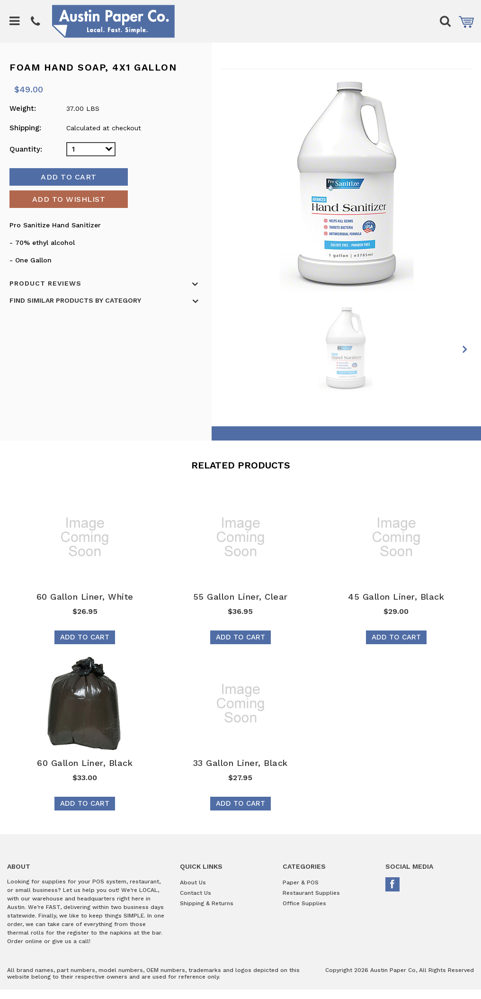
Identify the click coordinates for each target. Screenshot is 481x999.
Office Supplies (304, 903)
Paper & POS (301, 882)
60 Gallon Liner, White (85, 597)
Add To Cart (84, 637)
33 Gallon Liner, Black (240, 763)
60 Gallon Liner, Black (85, 763)
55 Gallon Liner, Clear (240, 597)
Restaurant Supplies (311, 893)
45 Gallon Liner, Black (396, 597)
